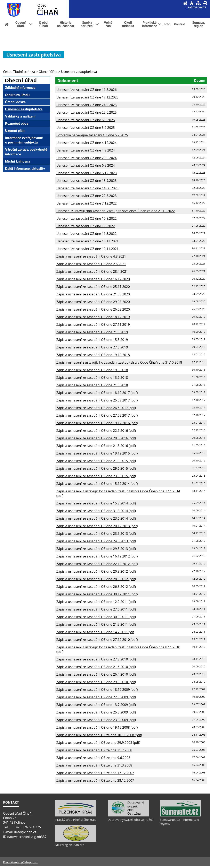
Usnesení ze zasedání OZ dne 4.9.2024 (85, 150)
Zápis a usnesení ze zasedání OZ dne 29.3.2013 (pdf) (96, 548)
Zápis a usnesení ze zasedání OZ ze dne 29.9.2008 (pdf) (98, 742)
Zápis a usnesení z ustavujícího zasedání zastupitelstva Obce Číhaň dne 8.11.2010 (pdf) (118, 649)
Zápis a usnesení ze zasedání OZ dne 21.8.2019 (92, 332)
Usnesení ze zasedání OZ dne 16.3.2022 (86, 233)
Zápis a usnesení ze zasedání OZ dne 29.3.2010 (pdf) (96, 682)
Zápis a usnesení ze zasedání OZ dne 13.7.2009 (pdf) (96, 704)
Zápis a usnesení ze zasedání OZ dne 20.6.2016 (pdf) (96, 438)
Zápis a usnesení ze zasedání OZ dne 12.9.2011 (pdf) (96, 601)
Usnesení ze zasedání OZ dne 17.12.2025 (87, 97)
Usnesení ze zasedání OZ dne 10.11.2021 (87, 248)
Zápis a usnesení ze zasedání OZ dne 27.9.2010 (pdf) (96, 659)
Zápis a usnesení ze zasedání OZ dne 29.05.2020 (93, 302)
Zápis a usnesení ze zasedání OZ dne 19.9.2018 (92, 370)
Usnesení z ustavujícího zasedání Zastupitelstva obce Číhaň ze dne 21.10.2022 (115, 211)
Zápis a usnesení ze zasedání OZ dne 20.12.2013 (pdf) (97, 526)
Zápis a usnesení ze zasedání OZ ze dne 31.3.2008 (94, 765)
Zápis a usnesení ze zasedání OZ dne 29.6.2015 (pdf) (96, 468)
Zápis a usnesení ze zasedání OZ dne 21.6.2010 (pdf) (96, 667)
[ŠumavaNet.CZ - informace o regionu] (180, 815)
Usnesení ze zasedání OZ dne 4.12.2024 (86, 142)
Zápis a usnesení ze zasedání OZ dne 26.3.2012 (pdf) (96, 586)
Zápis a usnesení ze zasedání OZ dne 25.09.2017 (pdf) (97, 400)
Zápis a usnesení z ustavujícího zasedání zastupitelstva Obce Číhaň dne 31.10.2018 (119, 362)
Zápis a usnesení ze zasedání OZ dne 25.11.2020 (93, 286)
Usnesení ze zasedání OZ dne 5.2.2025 (85, 127)
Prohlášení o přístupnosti (20, 862)
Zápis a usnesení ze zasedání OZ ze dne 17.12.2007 (95, 773)
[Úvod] (185, 3)
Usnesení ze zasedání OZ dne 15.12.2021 (87, 241)
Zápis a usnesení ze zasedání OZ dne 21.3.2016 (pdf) (96, 445)
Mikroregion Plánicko (69, 845)
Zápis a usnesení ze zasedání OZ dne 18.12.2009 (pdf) (97, 689)
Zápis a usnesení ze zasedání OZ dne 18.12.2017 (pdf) (97, 392)
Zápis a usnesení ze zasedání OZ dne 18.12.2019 (93, 317)
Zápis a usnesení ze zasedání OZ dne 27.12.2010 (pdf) (97, 639)
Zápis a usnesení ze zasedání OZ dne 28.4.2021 (92, 271)
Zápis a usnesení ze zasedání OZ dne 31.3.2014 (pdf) (96, 511)
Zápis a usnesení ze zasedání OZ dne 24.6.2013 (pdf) (96, 541)
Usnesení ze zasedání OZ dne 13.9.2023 (86, 180)
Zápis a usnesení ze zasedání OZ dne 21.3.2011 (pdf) (96, 624)
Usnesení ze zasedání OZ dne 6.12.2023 (86, 173)
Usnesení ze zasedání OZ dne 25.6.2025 (86, 112)
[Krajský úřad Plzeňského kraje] (75, 815)
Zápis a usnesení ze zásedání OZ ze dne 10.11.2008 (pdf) (99, 735)
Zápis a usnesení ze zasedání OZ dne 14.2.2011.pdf (95, 632)
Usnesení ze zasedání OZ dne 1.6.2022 (85, 226)
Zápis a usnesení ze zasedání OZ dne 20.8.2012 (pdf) (96, 571)
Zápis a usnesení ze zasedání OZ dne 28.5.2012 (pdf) (96, 579)
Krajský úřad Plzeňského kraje (75, 820)
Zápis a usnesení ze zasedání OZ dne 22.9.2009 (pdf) (96, 697)
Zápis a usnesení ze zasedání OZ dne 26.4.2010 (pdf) (96, 674)
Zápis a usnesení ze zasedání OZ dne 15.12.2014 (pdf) (97, 483)
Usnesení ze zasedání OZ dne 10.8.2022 (86, 218)
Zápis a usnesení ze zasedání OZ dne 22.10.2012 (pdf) (97, 564)
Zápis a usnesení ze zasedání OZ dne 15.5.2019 (92, 339)
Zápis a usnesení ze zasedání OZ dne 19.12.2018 (93, 355)
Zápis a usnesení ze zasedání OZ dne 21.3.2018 (92, 385)
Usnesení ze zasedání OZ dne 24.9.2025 (86, 105)
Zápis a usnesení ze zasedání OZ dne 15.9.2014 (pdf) (96, 503)
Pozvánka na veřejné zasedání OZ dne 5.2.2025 (92, 135)
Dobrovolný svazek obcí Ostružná (130, 820)
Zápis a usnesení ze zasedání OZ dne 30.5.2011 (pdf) (96, 617)
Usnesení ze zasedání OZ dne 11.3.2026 (86, 89)
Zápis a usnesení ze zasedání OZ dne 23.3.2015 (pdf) (96, 476)
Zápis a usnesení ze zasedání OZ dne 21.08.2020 (93, 294)
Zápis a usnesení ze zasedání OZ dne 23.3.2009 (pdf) (96, 720)
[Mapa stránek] (198, 3)
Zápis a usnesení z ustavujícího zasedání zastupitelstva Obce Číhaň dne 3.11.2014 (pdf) (118, 493)
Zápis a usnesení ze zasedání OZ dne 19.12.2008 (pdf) (97, 727)
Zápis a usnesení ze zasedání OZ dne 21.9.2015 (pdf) (96, 461)
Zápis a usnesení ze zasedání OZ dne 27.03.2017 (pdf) (97, 415)
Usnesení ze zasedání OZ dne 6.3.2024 (85, 165)
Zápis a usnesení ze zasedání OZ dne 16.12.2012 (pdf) (97, 556)
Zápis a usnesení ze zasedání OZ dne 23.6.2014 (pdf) (96, 518)
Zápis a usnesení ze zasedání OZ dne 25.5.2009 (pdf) (96, 712)
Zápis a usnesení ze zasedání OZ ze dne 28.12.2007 (95, 780)
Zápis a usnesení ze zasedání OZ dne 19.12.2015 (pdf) (97, 453)
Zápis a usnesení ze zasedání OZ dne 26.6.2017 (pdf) (96, 408)
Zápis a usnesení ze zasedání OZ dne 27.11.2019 (93, 324)
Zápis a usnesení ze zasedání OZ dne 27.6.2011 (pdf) (96, 609)
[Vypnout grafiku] (191, 3)
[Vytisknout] (205, 3)
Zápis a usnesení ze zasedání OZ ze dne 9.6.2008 (93, 757)
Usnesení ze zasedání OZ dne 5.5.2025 (85, 120)
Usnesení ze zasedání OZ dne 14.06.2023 (87, 188)
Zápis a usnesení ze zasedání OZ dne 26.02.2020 (93, 309)
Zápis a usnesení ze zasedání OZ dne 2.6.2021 (91, 264)
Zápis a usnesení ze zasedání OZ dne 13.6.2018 (92, 377)
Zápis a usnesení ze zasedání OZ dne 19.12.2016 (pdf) (97, 423)
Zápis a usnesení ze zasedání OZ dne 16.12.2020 (93, 279)
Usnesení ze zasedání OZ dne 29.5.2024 (86, 158)
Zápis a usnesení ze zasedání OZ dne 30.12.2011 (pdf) (97, 594)
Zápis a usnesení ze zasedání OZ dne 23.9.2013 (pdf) (96, 533)
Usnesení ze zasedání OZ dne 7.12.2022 (86, 203)
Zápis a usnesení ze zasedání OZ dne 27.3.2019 (92, 347)
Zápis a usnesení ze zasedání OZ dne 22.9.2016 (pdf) (96, 430)
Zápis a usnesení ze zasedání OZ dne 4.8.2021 (91, 256)
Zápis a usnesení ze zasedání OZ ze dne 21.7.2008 (94, 750)
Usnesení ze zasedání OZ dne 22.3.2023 (86, 195)
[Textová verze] (196, 7)
